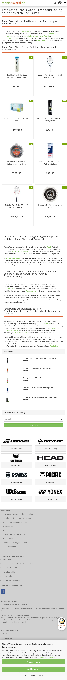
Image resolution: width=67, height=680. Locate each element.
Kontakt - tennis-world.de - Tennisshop (17, 518)
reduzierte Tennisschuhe (22, 620)
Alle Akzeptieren (33, 662)
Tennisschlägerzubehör (10, 38)
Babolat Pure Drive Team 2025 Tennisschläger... (50, 76)
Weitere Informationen (33, 675)
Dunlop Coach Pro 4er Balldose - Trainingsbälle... (50, 119)
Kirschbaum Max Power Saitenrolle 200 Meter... (16, 162)
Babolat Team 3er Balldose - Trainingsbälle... (50, 162)
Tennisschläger (49, 34)
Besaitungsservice (52, 620)
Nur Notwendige (33, 669)
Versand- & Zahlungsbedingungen (15, 522)
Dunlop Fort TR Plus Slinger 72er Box (17, 119)
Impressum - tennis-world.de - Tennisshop (18, 514)
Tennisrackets (41, 620)
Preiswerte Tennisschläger (35, 618)
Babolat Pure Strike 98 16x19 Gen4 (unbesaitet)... (16, 206)
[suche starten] (55, 3)
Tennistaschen (7, 36)
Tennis (49, 247)
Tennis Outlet (41, 40)
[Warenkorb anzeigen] (59, 3)
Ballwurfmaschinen (20, 333)
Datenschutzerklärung (48, 657)
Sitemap (56, 344)
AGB (4, 530)
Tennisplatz (54, 346)
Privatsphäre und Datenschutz (14, 534)
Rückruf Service (8, 538)
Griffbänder (46, 36)
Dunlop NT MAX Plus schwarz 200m (50, 206)
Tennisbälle (27, 36)
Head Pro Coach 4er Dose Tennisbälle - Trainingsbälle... (17, 76)
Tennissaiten (36, 36)
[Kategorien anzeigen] (64, 3)
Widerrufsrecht (8, 526)
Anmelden (33, 425)
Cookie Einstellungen (10, 546)
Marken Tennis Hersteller (20, 251)
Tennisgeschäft (45, 324)
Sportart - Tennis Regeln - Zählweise (15, 542)
